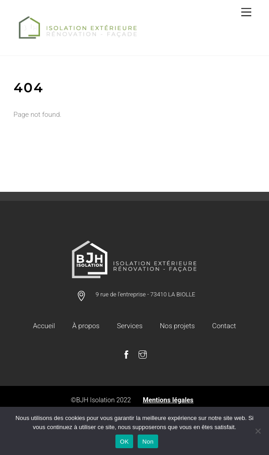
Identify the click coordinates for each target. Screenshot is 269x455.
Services (129, 326)
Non (148, 441)
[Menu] (246, 12)
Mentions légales (168, 400)
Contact (224, 326)
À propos (86, 326)
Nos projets (177, 326)
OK (124, 441)
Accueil (44, 326)
